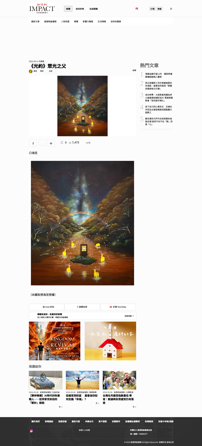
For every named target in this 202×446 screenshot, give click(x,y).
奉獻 (159, 8)
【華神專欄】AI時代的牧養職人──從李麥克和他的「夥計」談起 (44, 399)
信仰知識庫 (116, 21)
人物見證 (65, 21)
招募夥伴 (116, 421)
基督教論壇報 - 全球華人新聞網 (42, 9)
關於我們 (35, 421)
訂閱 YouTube (118, 306)
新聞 (68, 8)
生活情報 (102, 21)
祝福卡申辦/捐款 (166, 421)
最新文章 (35, 21)
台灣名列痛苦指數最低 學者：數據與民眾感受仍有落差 (118, 399)
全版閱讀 (93, 8)
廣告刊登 (76, 421)
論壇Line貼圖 (84, 430)
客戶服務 (102, 421)
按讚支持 (82, 306)
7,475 (74, 142)
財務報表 (149, 421)
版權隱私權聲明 (132, 421)
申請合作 (89, 421)
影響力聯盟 (88, 21)
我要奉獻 (129, 316)
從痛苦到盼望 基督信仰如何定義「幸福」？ (81, 397)
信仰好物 (80, 8)
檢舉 (134, 70)
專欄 (76, 21)
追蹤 (50, 71)
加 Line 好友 (46, 306)
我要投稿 (62, 421)
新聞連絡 (49, 421)
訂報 (152, 8)
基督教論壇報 (50, 21)
